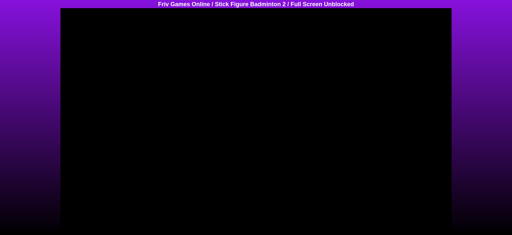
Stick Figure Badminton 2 (250, 4)
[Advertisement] (26, 106)
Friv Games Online (184, 4)
